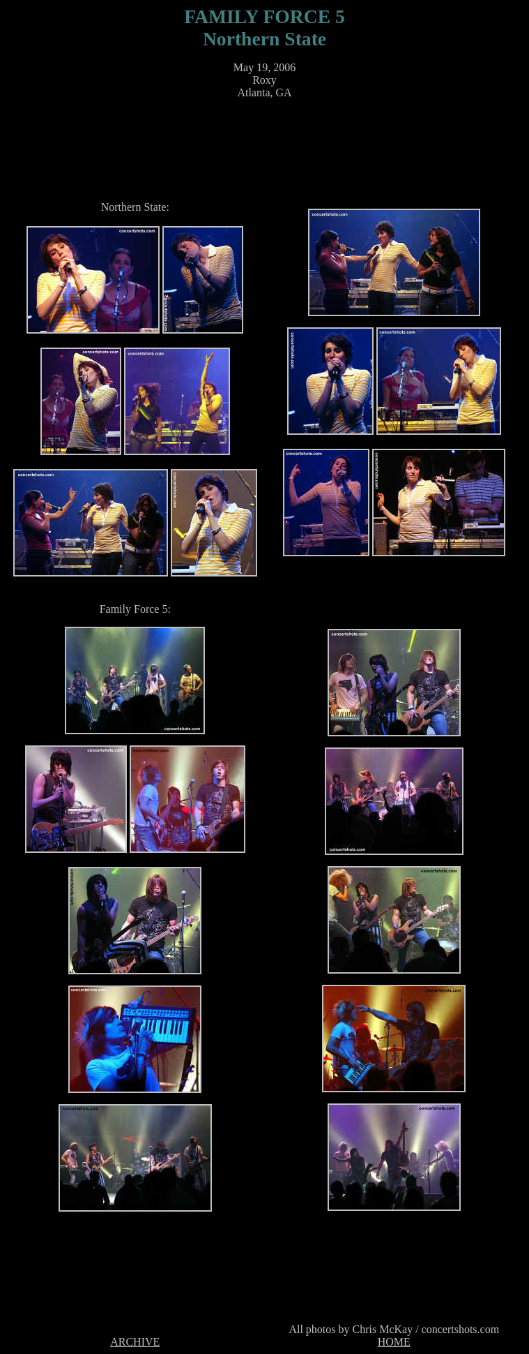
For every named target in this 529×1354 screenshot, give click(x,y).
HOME (394, 1342)
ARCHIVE (135, 1342)
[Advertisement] (267, 141)
